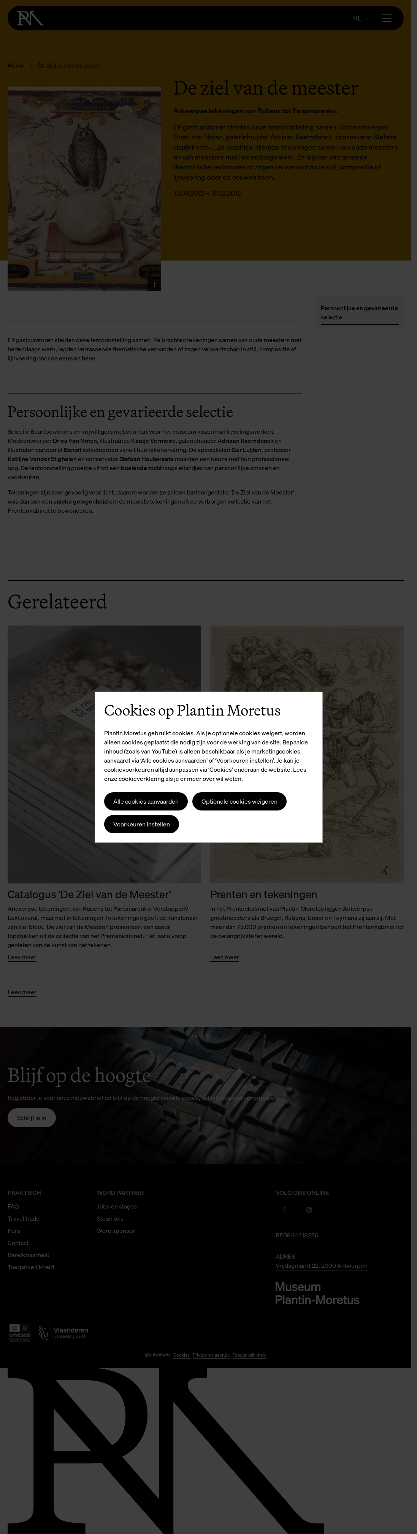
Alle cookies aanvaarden (146, 801)
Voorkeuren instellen (141, 824)
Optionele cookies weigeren (239, 801)
